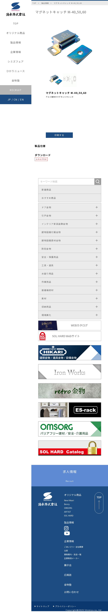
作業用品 (46, 281)
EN (22, 99)
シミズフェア (16, 61)
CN (15, 99)
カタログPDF (41, 159)
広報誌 (67, 575)
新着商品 (46, 189)
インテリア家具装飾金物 (55, 223)
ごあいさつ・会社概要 (73, 546)
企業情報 (15, 52)
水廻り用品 (48, 273)
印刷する (59, 135)
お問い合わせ (71, 592)
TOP (16, 23)
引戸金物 (46, 215)
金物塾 (16, 80)
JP (9, 99)
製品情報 (15, 42)
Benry (67, 504)
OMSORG (68, 508)
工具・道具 (48, 265)
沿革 (66, 550)
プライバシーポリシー (65, 606)
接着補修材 (48, 290)
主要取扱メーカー (71, 558)
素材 (44, 298)
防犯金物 (46, 248)
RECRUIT (16, 90)
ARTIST (67, 511)
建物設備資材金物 (51, 240)
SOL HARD (68, 515)
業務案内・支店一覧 (72, 554)
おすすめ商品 (49, 198)
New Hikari (69, 500)
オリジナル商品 (15, 33)
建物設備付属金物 (51, 232)
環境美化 (46, 315)
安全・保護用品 (50, 257)
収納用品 (46, 306)
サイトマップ (43, 606)
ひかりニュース (15, 71)
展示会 (67, 565)
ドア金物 (46, 207)
